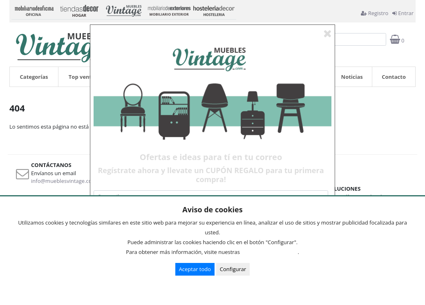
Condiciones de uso (271, 252)
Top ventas (83, 76)
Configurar (233, 269)
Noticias (352, 76)
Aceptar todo (195, 269)
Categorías (34, 76)
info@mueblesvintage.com (64, 181)
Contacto (394, 76)
